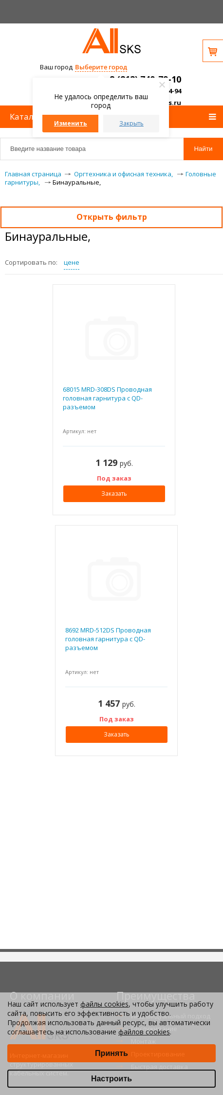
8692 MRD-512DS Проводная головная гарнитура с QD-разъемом (108, 639)
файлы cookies (104, 1004)
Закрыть (131, 123)
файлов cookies (144, 1031)
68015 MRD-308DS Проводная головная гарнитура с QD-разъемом (107, 398)
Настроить (111, 1078)
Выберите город (101, 67)
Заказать (114, 493)
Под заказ (114, 478)
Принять (111, 1053)
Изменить (70, 123)
